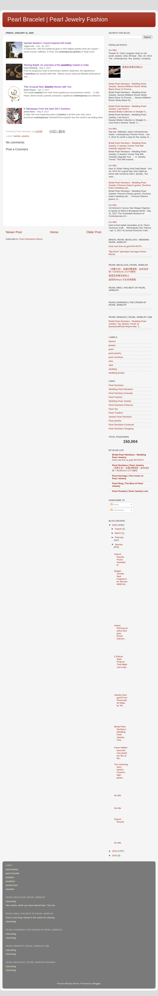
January (119, 544)
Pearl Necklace (116, 385)
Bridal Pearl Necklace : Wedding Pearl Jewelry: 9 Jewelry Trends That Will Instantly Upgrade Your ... (127, 145)
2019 (115, 851)
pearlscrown (12, 885)
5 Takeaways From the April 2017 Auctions (47, 108)
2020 (115, 525)
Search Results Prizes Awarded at (119, 559)
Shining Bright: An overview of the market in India (56, 65)
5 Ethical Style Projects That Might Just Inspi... (121, 661)
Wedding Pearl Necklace (121, 389)
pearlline (10, 889)
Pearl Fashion (115, 397)
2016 (115, 855)
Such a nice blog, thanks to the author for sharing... (31, 917)
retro (111, 361)
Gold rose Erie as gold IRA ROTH (125, 246)
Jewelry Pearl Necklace (120, 416)
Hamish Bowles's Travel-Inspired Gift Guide (47, 43)
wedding (113, 369)
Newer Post (14, 232)
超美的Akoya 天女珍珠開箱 (122, 279)
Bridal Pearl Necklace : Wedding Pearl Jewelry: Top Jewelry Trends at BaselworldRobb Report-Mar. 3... (127, 324)
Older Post (94, 232)
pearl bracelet (12, 873)
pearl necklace (116, 357)
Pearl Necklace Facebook (121, 424)
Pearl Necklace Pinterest (121, 405)
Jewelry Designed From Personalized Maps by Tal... (120, 700)
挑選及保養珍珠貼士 (132, 67)
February (119, 537)
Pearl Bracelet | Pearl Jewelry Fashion (57, 19)
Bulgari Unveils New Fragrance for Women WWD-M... (121, 578)
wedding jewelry (116, 373)
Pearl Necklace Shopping (121, 428)
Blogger (96, 983)
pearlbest (10, 881)
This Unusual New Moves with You (47, 86)
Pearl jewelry (115, 420)
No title (117, 795)
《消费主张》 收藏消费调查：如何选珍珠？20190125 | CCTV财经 (128, 270)
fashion (17, 136)
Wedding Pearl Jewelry (120, 401)
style (111, 365)
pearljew (10, 877)
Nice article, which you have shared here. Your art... (31, 905)
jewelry (25, 136)
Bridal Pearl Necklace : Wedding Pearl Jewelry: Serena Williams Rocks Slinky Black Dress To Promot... (128, 86)
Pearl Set (113, 409)
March (118, 533)
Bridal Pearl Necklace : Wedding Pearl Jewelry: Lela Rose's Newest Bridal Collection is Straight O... (128, 109)
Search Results (119, 820)
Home (54, 232)
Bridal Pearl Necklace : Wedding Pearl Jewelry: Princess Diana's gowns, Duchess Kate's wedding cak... (130, 185)
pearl (111, 349)
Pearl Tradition (116, 413)
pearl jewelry (115, 353)
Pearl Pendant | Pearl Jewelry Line (130, 491)
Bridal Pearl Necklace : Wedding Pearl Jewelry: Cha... (120, 733)
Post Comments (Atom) (30, 239)
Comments (117, 510)
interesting (11, 901)
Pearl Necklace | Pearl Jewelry (128, 465)
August (118, 529)
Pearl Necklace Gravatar (121, 393)
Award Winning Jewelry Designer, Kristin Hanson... (121, 632)
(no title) (113, 50)
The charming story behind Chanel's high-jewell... (121, 771)
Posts (115, 504)
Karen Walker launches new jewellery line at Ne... (121, 753)
